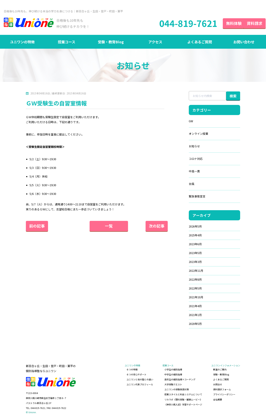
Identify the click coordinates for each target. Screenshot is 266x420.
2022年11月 (188, 271)
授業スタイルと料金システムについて (183, 394)
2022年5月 (187, 289)
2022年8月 (187, 280)
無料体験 (227, 23)
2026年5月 (187, 227)
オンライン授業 (190, 134)
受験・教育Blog (110, 42)
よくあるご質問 (199, 42)
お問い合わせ (244, 42)
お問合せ (217, 384)
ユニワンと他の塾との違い (140, 379)
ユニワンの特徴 (22, 42)
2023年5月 (187, 253)
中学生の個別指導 (173, 374)
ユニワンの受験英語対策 (176, 389)
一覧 (95, 226)
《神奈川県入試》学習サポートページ (183, 403)
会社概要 (217, 399)
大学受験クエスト (173, 384)
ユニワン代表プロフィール (140, 384)
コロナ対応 (188, 159)
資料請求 (251, 23)
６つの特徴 (132, 369)
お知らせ (186, 147)
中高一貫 (186, 172)
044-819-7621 (182, 23)
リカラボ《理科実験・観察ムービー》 (183, 399)
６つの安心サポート (137, 374)
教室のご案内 (219, 369)
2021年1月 (187, 315)
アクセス (155, 42)
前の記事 (37, 226)
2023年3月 (187, 262)
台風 (184, 184)
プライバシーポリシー (224, 394)
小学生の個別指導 (173, 369)
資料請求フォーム (222, 389)
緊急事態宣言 (189, 197)
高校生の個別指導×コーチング (179, 379)
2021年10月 (188, 298)
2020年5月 (187, 324)
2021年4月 (187, 306)
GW (183, 122)
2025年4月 (187, 236)
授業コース (66, 42)
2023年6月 (187, 245)
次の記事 (153, 226)
